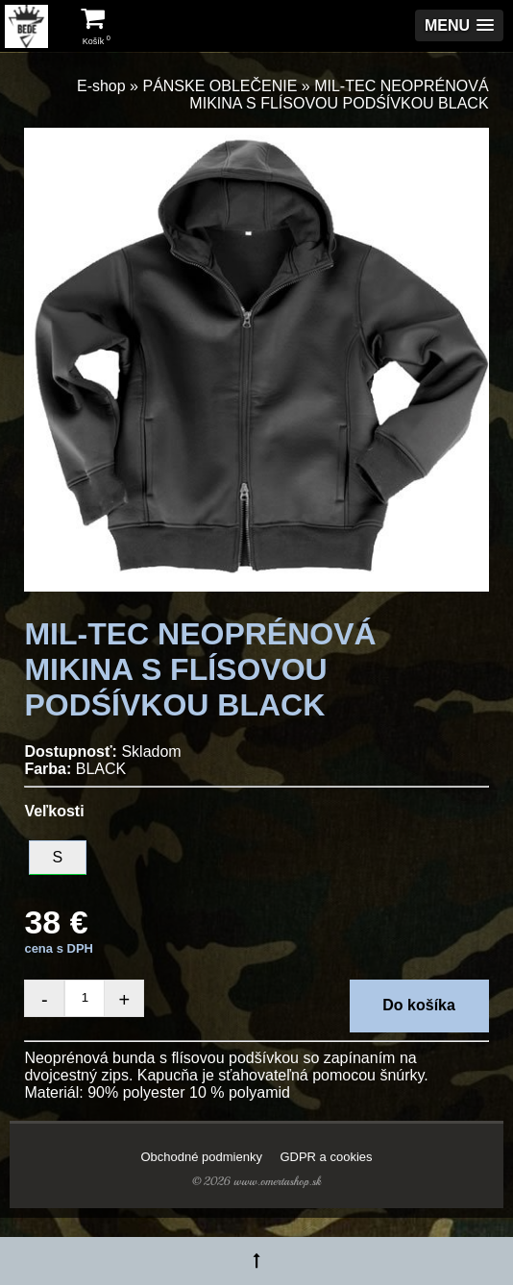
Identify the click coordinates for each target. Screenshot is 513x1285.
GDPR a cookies (326, 1157)
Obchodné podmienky (200, 1157)
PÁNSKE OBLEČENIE (219, 86)
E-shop (101, 86)
